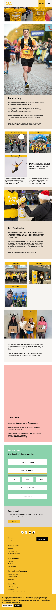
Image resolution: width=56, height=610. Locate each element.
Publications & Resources (17, 571)
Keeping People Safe (13, 574)
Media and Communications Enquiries (17, 592)
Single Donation (28, 462)
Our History (10, 561)
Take (6, 178)
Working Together (12, 566)
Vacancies (10, 548)
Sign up (31, 163)
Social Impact (11, 579)
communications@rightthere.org (17, 436)
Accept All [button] (17, 605)
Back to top (42, 539)
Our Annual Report (12, 576)
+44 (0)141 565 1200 (12, 589)
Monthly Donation (27, 470)
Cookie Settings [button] (7, 605)
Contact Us (12, 584)
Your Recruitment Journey (14, 553)
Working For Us (13, 545)
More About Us (13, 558)
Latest (10, 538)
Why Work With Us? (13, 551)
